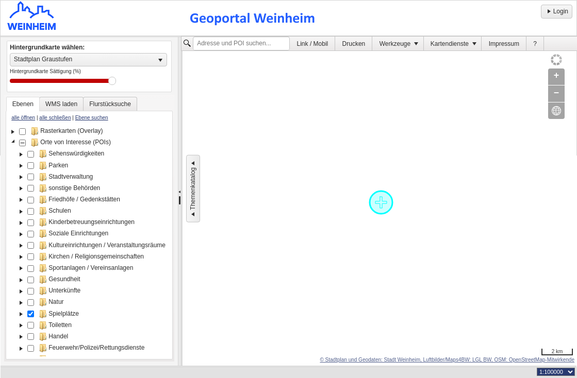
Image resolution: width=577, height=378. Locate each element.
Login (556, 11)
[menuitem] (312, 43)
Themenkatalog (193, 188)
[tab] (23, 104)
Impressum (504, 43)
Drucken (354, 43)
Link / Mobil (312, 43)
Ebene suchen (91, 118)
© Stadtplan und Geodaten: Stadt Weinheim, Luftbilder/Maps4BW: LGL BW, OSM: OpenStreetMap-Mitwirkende (447, 360)
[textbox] (241, 44)
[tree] (89, 241)
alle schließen (55, 118)
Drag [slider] (112, 81)
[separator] (180, 201)
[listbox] (88, 59)
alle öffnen (23, 118)
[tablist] (89, 228)
